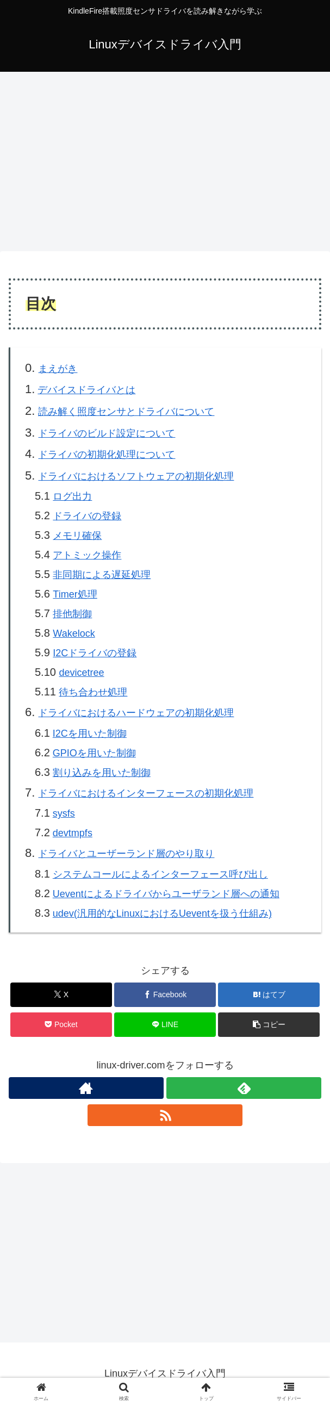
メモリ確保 (77, 535)
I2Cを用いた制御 (90, 733)
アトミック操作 (87, 555)
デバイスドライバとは (86, 389)
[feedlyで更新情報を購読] (243, 1088)
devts (72, 833)
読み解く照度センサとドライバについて (126, 411)
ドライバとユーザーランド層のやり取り (126, 853)
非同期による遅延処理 (102, 574)
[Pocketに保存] (61, 1024)
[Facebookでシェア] (165, 995)
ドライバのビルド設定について (106, 433)
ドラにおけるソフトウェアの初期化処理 (136, 476)
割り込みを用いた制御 (102, 772)
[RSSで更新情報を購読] (165, 1115)
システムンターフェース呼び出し (160, 874)
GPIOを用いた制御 (94, 753)
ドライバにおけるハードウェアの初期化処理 (136, 712)
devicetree (81, 672)
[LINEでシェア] (165, 1024)
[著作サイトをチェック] (86, 1088)
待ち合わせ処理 (93, 692)
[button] (269, 1024)
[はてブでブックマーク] (269, 995)
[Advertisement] (165, 158)
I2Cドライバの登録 (94, 653)
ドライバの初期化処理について (106, 454)
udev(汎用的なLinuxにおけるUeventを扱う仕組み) (162, 913)
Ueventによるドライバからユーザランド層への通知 (166, 893)
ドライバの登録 (87, 516)
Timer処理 (75, 594)
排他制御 (72, 613)
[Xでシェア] (61, 995)
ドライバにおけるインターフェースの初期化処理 (145, 793)
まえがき (57, 368)
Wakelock (74, 633)
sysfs (64, 813)
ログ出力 (72, 496)
